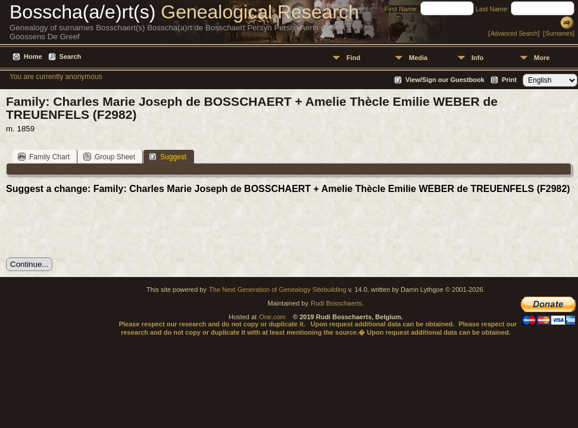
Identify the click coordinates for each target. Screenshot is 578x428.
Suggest (167, 156)
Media (418, 57)
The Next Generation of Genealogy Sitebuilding (277, 289)
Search (71, 56)
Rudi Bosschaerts (336, 303)
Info (477, 57)
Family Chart (44, 156)
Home (33, 56)
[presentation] (96, 226)
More (541, 57)
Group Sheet (109, 156)
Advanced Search (514, 33)
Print (509, 79)
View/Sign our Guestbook (445, 79)
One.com (272, 316)
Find (353, 57)
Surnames (559, 33)
